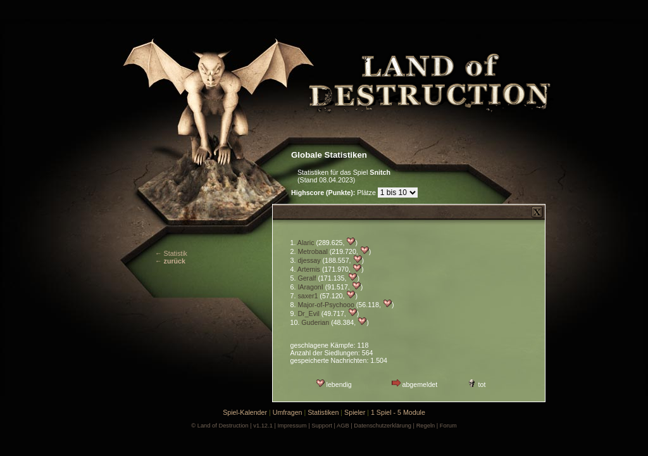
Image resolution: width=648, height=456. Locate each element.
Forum (448, 425)
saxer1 (307, 296)
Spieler (354, 412)
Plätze (334, 192)
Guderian (315, 322)
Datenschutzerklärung (382, 425)
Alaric (306, 242)
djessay (308, 260)
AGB (343, 425)
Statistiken (323, 412)
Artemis (308, 269)
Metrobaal (312, 251)
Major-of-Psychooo (325, 304)
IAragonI (310, 287)
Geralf (306, 278)
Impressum (291, 425)
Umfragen (287, 412)
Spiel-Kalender (245, 412)
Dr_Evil (308, 313)
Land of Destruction (223, 425)
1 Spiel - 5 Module (398, 412)
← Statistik (171, 253)
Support (321, 425)
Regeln (425, 425)
